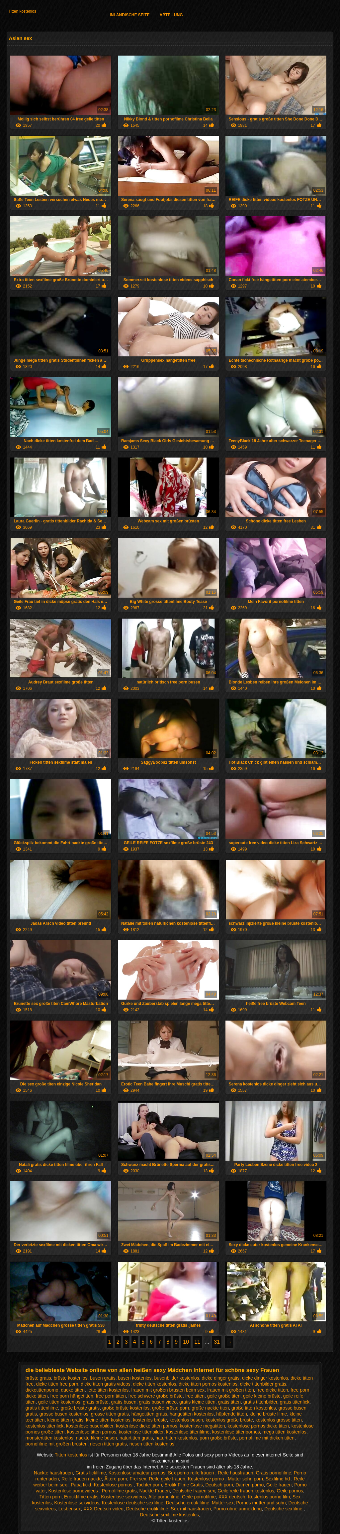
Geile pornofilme (199, 1496)
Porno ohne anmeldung (237, 1508)
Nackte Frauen (154, 1490)
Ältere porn (115, 1478)
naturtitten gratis (136, 1437)
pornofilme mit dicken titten (267, 1437)
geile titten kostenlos (59, 1402)
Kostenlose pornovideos (73, 1490)
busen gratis (102, 1378)
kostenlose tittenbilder (141, 1432)
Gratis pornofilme (273, 1472)
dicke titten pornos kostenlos (208, 1384)
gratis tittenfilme (42, 1408)
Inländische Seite (129, 15)
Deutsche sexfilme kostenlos (169, 1514)
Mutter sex (222, 1502)
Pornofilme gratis (119, 1490)
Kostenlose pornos (114, 1484)
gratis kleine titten (197, 1402)
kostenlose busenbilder (89, 1426)
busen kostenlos (134, 1378)
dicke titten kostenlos (154, 1384)
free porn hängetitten (71, 1396)
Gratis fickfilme (90, 1472)
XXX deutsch (231, 1496)
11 (197, 1342)
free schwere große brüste (155, 1396)
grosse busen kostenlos (64, 1414)
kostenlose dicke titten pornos (146, 1426)
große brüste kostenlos (125, 1408)
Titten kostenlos (22, 11)
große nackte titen (210, 1408)
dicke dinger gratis (221, 1378)
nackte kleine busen (96, 1437)
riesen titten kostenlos (151, 1443)
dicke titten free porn (57, 1384)
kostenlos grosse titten (278, 1420)
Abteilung (171, 15)
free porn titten (111, 1396)
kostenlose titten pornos (91, 1432)
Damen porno (250, 1484)
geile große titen (223, 1396)
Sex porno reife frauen (191, 1472)
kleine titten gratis (65, 1420)
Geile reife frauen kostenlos (245, 1490)
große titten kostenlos (253, 1408)
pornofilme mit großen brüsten (57, 1443)
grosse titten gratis (110, 1414)
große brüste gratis (80, 1408)
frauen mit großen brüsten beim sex (168, 1390)
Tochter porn (149, 1484)
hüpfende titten (231, 1414)
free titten (195, 1396)
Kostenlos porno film (269, 1496)
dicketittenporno (42, 1390)
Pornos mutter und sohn (261, 1502)
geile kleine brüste (262, 1396)
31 (217, 1342)
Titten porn (50, 1496)
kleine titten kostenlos (108, 1420)
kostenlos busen (186, 1420)
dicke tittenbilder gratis (263, 1384)
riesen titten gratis (108, 1443)
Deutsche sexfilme (283, 1508)
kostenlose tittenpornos (236, 1432)
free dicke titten (272, 1390)
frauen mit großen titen (230, 1390)
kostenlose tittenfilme (188, 1432)
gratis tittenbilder (260, 1402)
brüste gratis (38, 1378)
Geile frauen (279, 1484)
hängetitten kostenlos (191, 1414)
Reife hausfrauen (235, 1472)
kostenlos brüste (150, 1420)
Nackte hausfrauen (53, 1472)
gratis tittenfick (294, 1402)
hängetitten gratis (149, 1414)
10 (186, 1342)
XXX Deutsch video (103, 1508)
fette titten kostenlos (108, 1390)
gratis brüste (96, 1402)
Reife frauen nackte (81, 1478)
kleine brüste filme (268, 1414)
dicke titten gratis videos (105, 1384)
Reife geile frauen (167, 1478)
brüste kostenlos (71, 1378)
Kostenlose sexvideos (123, 1496)
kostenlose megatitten (202, 1426)
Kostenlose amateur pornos (137, 1472)
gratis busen (123, 1402)
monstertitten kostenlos (49, 1437)
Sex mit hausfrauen (191, 1508)
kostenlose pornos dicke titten (258, 1426)
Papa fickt (81, 1484)
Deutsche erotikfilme (147, 1508)
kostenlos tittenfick (44, 1426)
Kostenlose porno (206, 1478)
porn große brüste (218, 1437)
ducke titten (73, 1390)
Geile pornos (290, 1490)
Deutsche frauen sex (193, 1490)
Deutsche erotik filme (188, 1502)
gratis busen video (158, 1402)
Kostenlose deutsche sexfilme (132, 1502)
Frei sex (138, 1478)
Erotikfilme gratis (81, 1496)
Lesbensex (69, 1508)
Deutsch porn (219, 1484)
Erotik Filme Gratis (184, 1484)
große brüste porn (170, 1408)
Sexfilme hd (278, 1478)
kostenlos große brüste (229, 1420)
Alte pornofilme (163, 1496)
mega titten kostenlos (284, 1432)
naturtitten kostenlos (176, 1437)
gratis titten (229, 1402)
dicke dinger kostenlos (265, 1378)
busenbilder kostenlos (176, 1378)
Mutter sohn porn (245, 1478)
